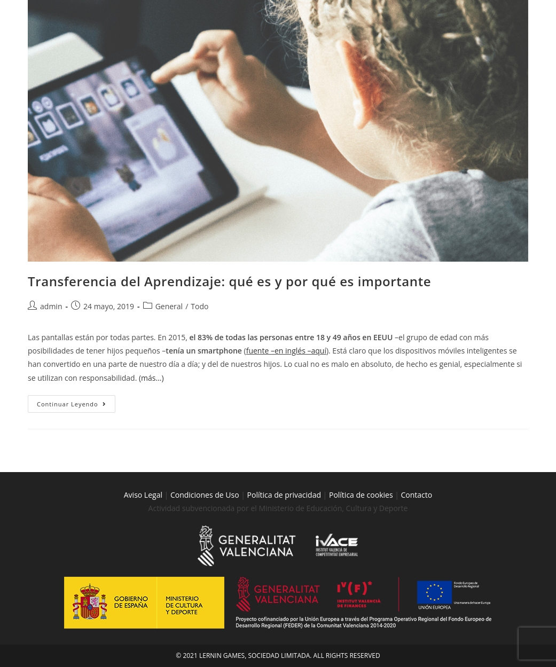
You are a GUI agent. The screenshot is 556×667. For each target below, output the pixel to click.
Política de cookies (362, 495)
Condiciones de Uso (204, 495)
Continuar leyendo (76, 401)
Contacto (417, 495)
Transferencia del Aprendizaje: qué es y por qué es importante (229, 281)
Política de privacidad (284, 495)
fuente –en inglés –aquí (286, 351)
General (169, 306)
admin (51, 306)
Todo (199, 306)
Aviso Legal (143, 495)
